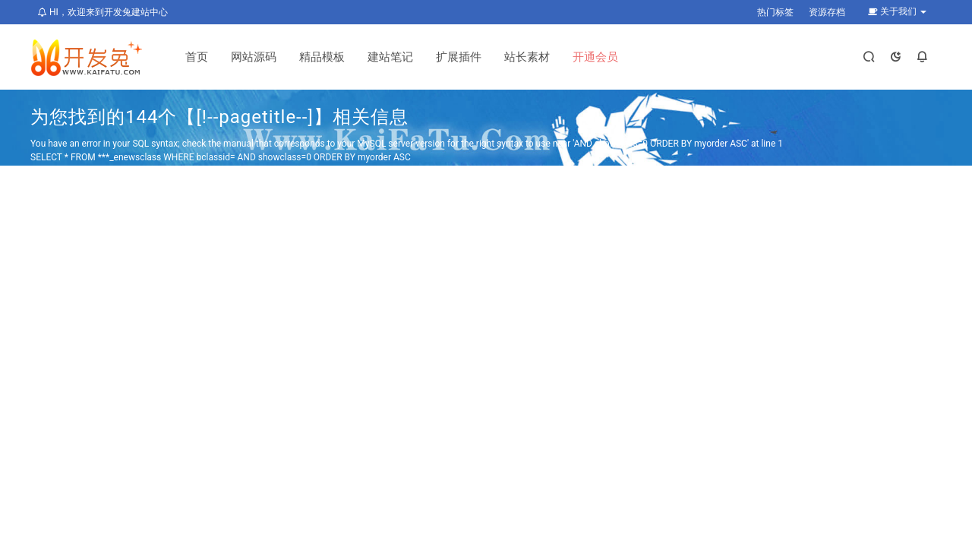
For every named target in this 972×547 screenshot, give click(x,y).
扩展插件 (458, 57)
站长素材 (527, 57)
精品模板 (322, 57)
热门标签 (775, 12)
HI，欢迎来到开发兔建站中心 (103, 12)
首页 (196, 57)
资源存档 (827, 12)
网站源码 (253, 57)
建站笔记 (390, 57)
